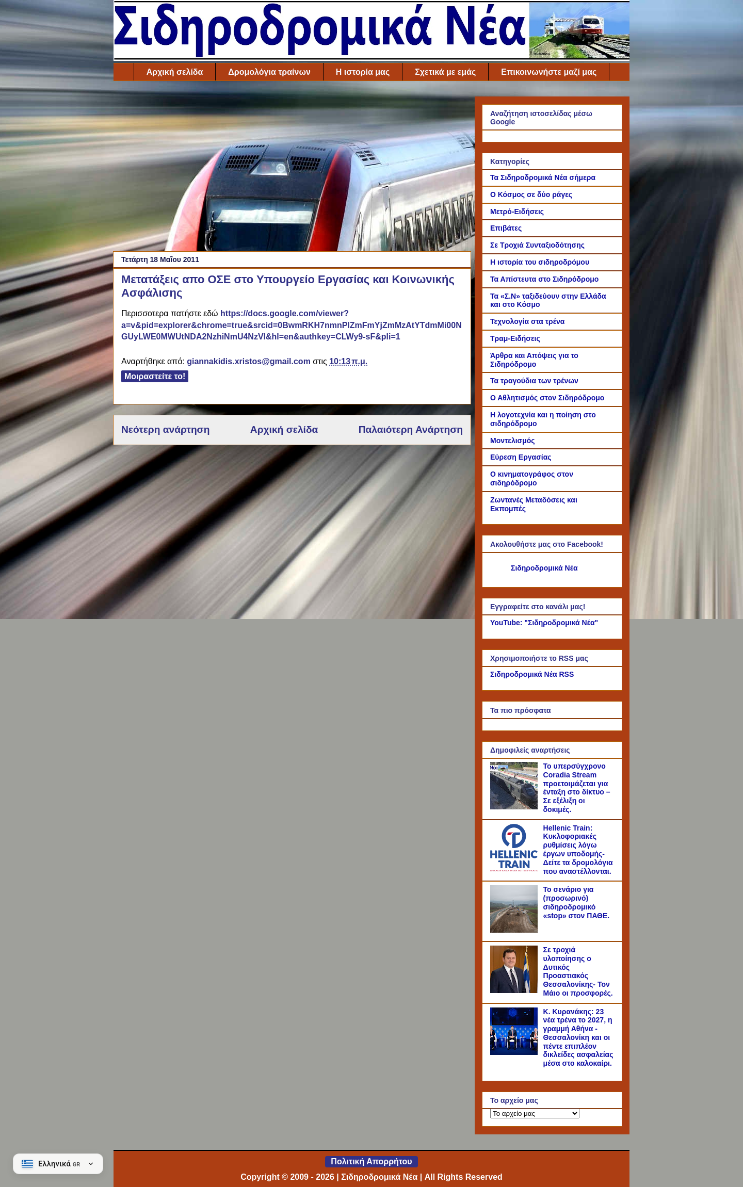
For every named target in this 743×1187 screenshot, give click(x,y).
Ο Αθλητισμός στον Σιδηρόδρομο (547, 398)
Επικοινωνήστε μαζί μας (548, 72)
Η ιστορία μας (363, 72)
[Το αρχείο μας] (534, 1113)
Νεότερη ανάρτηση (165, 429)
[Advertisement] (292, 168)
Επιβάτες (506, 228)
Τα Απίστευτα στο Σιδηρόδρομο (544, 279)
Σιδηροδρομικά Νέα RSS (532, 674)
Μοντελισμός (512, 440)
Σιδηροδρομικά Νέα (544, 568)
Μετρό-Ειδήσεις (517, 211)
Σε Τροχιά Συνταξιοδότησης (537, 245)
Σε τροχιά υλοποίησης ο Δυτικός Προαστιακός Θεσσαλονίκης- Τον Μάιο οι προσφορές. (578, 971)
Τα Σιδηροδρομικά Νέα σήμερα (542, 177)
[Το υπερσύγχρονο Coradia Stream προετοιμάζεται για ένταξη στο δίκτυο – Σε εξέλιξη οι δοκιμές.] (515, 807)
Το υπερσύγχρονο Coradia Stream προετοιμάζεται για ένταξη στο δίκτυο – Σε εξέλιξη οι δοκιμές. (576, 788)
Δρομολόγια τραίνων (269, 72)
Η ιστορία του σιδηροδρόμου (539, 262)
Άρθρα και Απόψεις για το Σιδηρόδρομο (534, 359)
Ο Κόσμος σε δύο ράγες (531, 194)
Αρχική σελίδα (175, 72)
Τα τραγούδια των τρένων (534, 381)
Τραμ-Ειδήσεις (515, 338)
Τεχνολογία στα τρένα (527, 321)
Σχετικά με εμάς (445, 72)
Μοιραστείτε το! (154, 376)
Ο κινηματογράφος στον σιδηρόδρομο (531, 478)
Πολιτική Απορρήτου (371, 1161)
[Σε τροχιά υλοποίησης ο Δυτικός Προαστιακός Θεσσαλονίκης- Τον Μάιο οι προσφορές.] (515, 990)
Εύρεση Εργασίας (521, 457)
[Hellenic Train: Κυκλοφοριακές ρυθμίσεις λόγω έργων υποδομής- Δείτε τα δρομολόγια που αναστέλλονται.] (515, 869)
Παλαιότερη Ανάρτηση (411, 429)
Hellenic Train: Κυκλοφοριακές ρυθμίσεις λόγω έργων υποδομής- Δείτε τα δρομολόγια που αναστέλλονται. (578, 849)
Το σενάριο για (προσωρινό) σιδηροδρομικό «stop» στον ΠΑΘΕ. (576, 902)
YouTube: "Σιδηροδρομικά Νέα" (544, 623)
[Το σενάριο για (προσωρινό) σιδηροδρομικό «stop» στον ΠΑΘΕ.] (515, 930)
